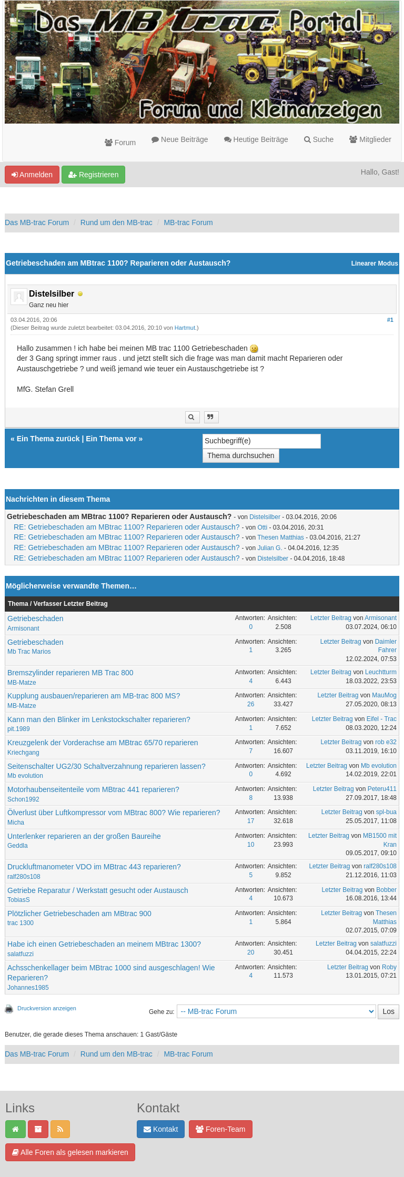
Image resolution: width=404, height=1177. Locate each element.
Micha (15, 822)
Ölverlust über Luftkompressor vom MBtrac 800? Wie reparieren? (113, 812)
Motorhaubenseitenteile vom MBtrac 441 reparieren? (93, 789)
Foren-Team (220, 1129)
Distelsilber (264, 517)
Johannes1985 (28, 987)
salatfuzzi (20, 954)
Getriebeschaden (35, 618)
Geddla (17, 845)
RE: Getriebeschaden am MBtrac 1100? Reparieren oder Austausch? (127, 527)
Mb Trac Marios (29, 651)
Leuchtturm (381, 672)
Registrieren (93, 174)
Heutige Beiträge (256, 139)
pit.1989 (18, 729)
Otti (262, 527)
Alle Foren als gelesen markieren (70, 1152)
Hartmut (185, 327)
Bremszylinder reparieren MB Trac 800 (70, 672)
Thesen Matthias (280, 537)
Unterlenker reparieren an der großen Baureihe (84, 836)
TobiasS (18, 900)
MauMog (384, 695)
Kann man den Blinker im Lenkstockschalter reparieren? (98, 719)
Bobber (386, 890)
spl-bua (386, 812)
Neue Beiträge (180, 139)
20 (250, 952)
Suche (319, 139)
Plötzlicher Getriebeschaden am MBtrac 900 (79, 913)
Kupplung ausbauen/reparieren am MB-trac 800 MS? (93, 696)
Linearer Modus (374, 263)
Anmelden (32, 174)
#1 (390, 320)
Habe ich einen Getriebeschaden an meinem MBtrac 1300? (104, 944)
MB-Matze (21, 682)
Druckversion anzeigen (46, 1008)
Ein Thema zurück (48, 438)
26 (250, 704)
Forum (120, 142)
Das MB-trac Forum (37, 222)
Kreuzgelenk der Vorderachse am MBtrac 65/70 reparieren (102, 742)
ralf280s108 (24, 876)
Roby (389, 967)
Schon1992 (23, 799)
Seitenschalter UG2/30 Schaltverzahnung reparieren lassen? (106, 766)
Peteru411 (382, 789)
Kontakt (161, 1129)
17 (250, 821)
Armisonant (23, 628)
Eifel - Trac (382, 719)
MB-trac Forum (188, 222)
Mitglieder (370, 139)
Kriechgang (23, 752)
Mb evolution (25, 775)
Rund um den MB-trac (116, 222)
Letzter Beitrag (330, 618)
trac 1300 (20, 923)
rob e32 (386, 742)
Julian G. (269, 548)
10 (250, 844)
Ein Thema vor (111, 438)
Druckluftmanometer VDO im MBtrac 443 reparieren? (94, 867)
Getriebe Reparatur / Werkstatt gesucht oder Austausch (97, 890)
